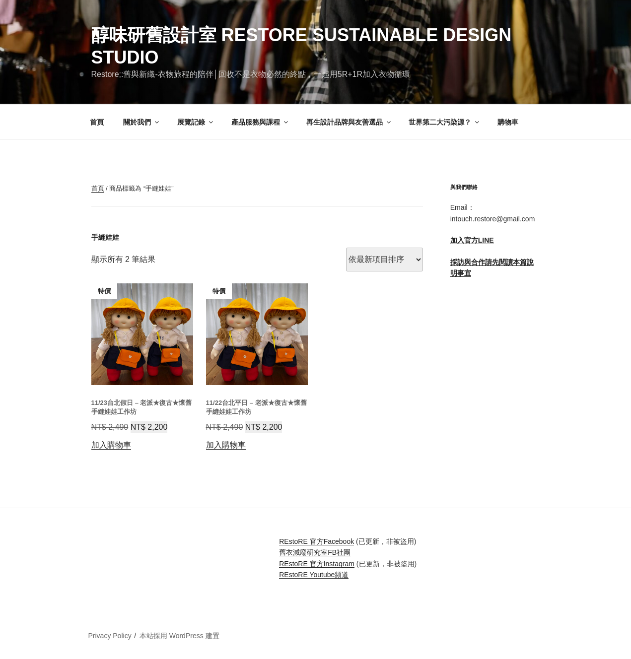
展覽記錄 (195, 122)
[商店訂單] (384, 259)
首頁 (97, 122)
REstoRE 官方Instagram (316, 564)
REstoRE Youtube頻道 (314, 575)
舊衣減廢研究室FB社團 (315, 552)
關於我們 (141, 122)
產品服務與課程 (260, 122)
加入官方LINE (472, 240)
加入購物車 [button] (111, 445)
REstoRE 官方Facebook (316, 541)
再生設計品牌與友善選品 (349, 122)
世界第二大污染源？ (445, 122)
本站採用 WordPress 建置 (179, 636)
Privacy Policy (110, 636)
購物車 (507, 122)
